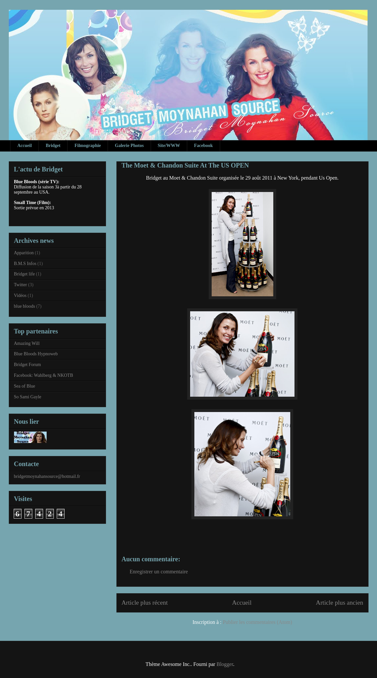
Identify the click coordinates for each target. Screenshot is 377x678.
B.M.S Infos (25, 263)
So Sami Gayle (27, 396)
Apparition (24, 252)
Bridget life (24, 274)
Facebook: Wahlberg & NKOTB (43, 375)
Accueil (24, 145)
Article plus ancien (339, 602)
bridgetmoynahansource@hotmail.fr (47, 476)
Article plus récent (145, 602)
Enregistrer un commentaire (159, 571)
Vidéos (20, 295)
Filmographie (87, 145)
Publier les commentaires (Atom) (257, 622)
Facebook (203, 145)
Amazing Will (27, 343)
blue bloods (24, 306)
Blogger (225, 664)
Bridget (53, 145)
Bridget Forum (27, 364)
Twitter (20, 284)
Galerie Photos (129, 145)
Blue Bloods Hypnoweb (36, 353)
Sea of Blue (24, 386)
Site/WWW (169, 145)
